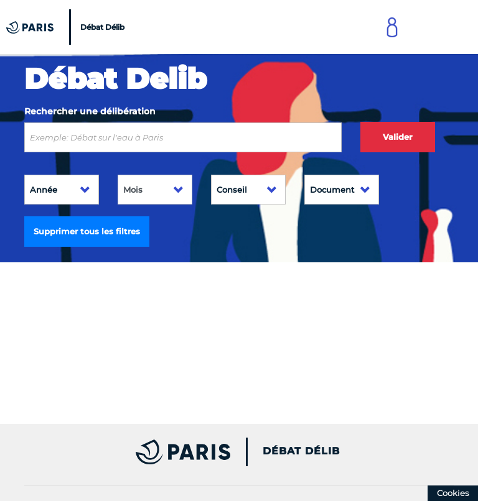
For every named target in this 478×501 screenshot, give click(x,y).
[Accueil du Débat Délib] (67, 27)
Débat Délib (301, 451)
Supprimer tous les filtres (87, 231)
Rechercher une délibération (90, 111)
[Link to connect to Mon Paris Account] (392, 27)
